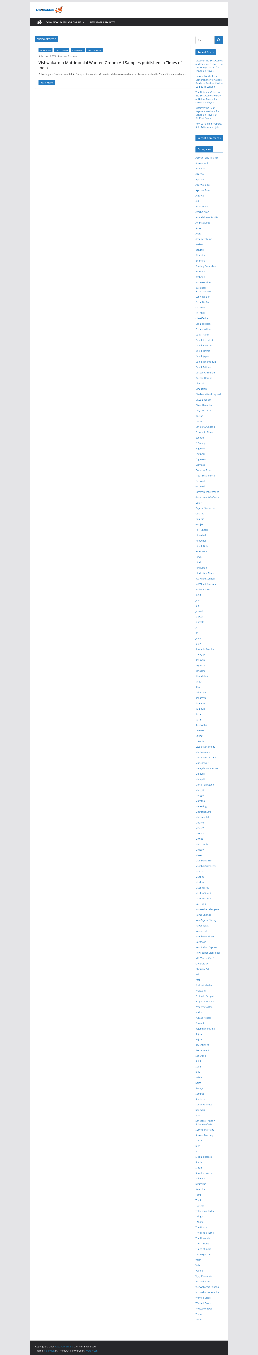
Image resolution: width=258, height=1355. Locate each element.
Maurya (199, 822)
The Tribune (202, 1243)
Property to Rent (204, 1006)
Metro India (201, 844)
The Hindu (201, 1227)
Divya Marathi (203, 410)
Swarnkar (200, 1183)
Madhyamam (202, 752)
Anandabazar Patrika (207, 217)
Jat (196, 627)
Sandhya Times (203, 1104)
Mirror (199, 855)
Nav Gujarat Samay (206, 920)
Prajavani (200, 990)
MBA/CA (199, 828)
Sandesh (200, 1099)
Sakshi (199, 1077)
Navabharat (201, 925)
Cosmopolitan (203, 323)
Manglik (199, 790)
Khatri (198, 681)
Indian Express (203, 589)
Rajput (199, 1034)
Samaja (199, 1088)
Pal (197, 974)
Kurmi (198, 714)
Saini (198, 1061)
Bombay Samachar (205, 266)
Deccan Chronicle (205, 372)
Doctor (199, 415)
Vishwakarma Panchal (207, 1286)
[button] (83, 22)
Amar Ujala (201, 206)
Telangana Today (204, 1211)
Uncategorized (203, 1254)
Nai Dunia (200, 903)
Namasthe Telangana (207, 909)
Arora (198, 228)
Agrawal (199, 195)
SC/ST (198, 1115)
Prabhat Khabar (204, 985)
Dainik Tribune (203, 367)
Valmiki (199, 1270)
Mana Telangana (204, 784)
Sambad (200, 1093)
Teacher (199, 1205)
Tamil (198, 1194)
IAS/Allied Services (205, 584)
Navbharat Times (204, 936)
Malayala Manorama (206, 768)
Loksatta (200, 741)
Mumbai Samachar (205, 866)
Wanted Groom (94, 50)
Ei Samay (200, 443)
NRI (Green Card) (204, 958)
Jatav (198, 638)
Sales (198, 1082)
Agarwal (199, 173)
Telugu (199, 1216)
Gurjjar (199, 524)
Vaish (198, 1259)
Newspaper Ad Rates (102, 22)
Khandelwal (201, 676)
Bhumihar (200, 255)
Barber (199, 244)
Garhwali (200, 481)
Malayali (200, 773)
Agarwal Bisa (202, 184)
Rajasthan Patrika (205, 1028)
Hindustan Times (204, 573)
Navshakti (200, 941)
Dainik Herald (202, 350)
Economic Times (204, 432)
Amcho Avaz (202, 211)
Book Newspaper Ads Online (63, 22)
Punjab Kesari (203, 1017)
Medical (199, 838)
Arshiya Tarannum (68, 56)
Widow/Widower (204, 1308)
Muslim (199, 876)
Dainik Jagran (202, 356)
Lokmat (199, 735)
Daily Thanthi (202, 334)
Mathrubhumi (203, 811)
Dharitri (199, 383)
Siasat (198, 1140)
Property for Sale (204, 1001)
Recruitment (202, 1050)
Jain (197, 600)
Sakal (198, 1072)
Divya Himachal (203, 405)
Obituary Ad (202, 969)
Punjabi (199, 1023)
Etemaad (200, 464)
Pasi (197, 979)
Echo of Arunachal (205, 426)
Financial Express (205, 470)
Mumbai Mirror (203, 860)
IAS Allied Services (205, 578)
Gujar (198, 502)
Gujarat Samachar (205, 508)
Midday (199, 849)
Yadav (198, 1314)
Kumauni (200, 703)
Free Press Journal (205, 475)
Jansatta (199, 622)
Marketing (201, 806)
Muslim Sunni (203, 893)
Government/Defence (207, 491)
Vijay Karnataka (203, 1276)
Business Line (203, 282)
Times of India (61, 50)
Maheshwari (202, 762)
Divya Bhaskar (203, 399)
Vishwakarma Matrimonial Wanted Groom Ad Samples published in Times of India (110, 65)
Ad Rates (200, 168)
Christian (200, 307)
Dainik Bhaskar (203, 345)
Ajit (197, 201)
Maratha (200, 800)
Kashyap (200, 654)
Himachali (200, 535)
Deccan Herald (203, 378)
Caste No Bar (202, 296)
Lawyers (199, 730)
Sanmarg (200, 1110)
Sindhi (199, 1162)
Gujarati (199, 513)
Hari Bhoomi (202, 529)
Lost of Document (205, 746)
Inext (198, 594)
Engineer (200, 448)
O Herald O (201, 963)
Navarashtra (202, 931)
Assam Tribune (203, 239)
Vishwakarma (77, 50)
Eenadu (199, 437)
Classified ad (202, 318)
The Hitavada (202, 1238)
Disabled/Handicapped (208, 394)
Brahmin (200, 271)
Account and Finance (207, 157)
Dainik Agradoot (204, 340)
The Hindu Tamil (204, 1232)
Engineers (200, 459)
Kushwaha (201, 725)
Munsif (199, 871)
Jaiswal (199, 611)
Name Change (203, 914)
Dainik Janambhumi (206, 361)
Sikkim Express (203, 1156)
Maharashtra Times (206, 757)
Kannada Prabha (204, 649)
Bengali (199, 249)
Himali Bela (201, 546)
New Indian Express (206, 947)
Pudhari (199, 1012)
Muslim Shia (202, 887)
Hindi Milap (201, 551)
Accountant (201, 163)
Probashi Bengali (204, 996)
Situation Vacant (204, 1173)
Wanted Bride (203, 1297)
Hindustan (201, 567)
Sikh (197, 1145)
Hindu (198, 556)
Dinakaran (201, 388)
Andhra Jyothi (202, 222)
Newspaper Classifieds (207, 952)
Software (200, 1178)
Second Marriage (204, 1129)
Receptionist (202, 1044)
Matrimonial (45, 50)
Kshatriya (200, 692)
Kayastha (200, 665)
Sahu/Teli (200, 1055)
